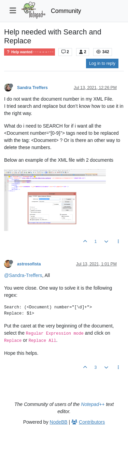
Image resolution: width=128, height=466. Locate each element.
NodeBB (59, 422)
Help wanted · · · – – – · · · (29, 52)
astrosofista (29, 264)
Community (66, 11)
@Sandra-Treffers (23, 275)
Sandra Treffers (32, 87)
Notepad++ (92, 404)
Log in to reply (102, 63)
